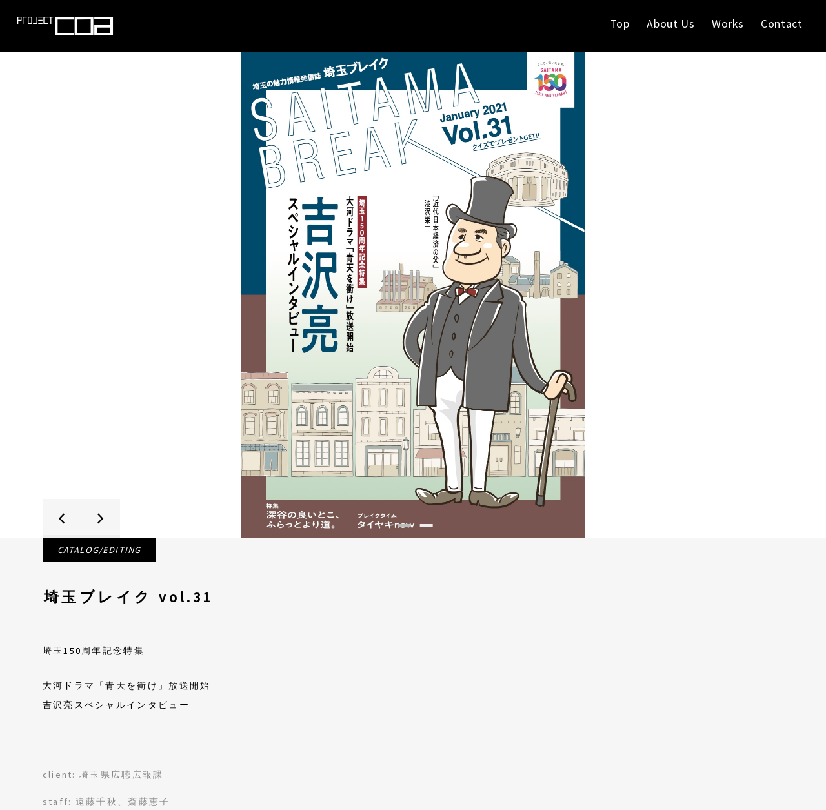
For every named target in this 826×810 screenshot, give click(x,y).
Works (728, 24)
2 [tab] (425, 523)
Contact (782, 24)
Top (620, 24)
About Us (671, 24)
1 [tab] (404, 523)
